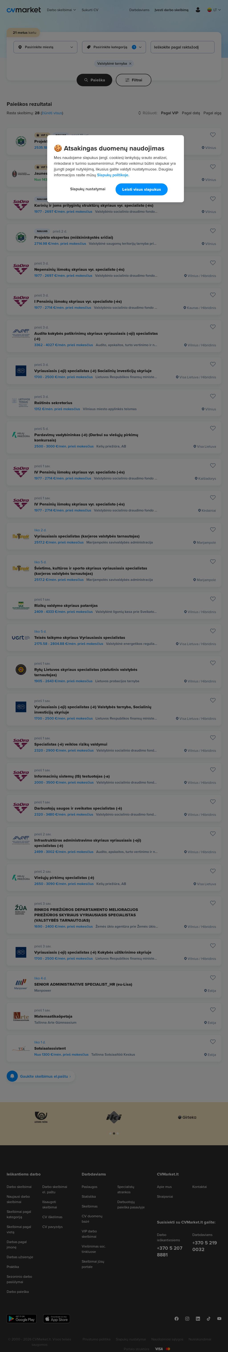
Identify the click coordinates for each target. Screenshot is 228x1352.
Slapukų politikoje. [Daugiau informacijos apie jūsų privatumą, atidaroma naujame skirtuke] (113, 175)
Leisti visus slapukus (141, 189)
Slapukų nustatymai (87, 189)
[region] (115, 168)
